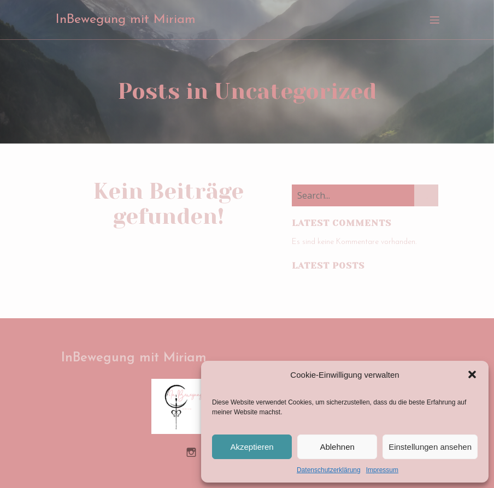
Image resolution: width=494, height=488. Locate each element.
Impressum (382, 470)
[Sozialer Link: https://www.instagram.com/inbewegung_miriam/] (195, 451)
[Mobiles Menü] (434, 19)
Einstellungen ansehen (430, 446)
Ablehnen (337, 446)
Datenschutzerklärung (329, 470)
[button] (472, 374)
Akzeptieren (251, 446)
